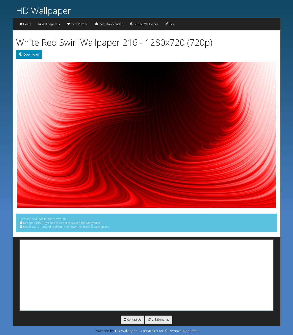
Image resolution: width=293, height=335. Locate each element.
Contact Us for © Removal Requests (169, 330)
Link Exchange (158, 320)
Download (29, 54)
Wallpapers (49, 24)
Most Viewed (77, 24)
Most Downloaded (109, 24)
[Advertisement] (146, 275)
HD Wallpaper (43, 10)
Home (25, 24)
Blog (169, 24)
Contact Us (132, 320)
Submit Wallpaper (144, 24)
